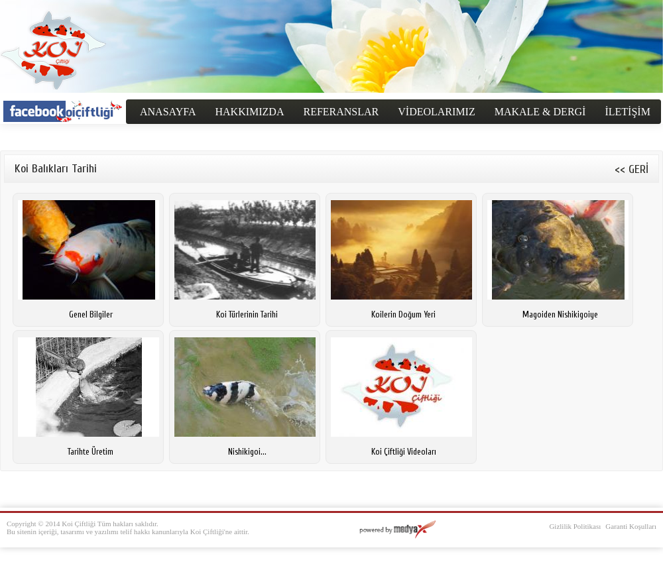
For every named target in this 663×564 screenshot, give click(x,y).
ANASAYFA (168, 111)
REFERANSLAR (341, 111)
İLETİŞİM (627, 111)
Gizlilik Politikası (575, 526)
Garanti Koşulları (630, 526)
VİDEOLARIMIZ (436, 111)
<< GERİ (631, 169)
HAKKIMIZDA (249, 111)
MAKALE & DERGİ (540, 111)
